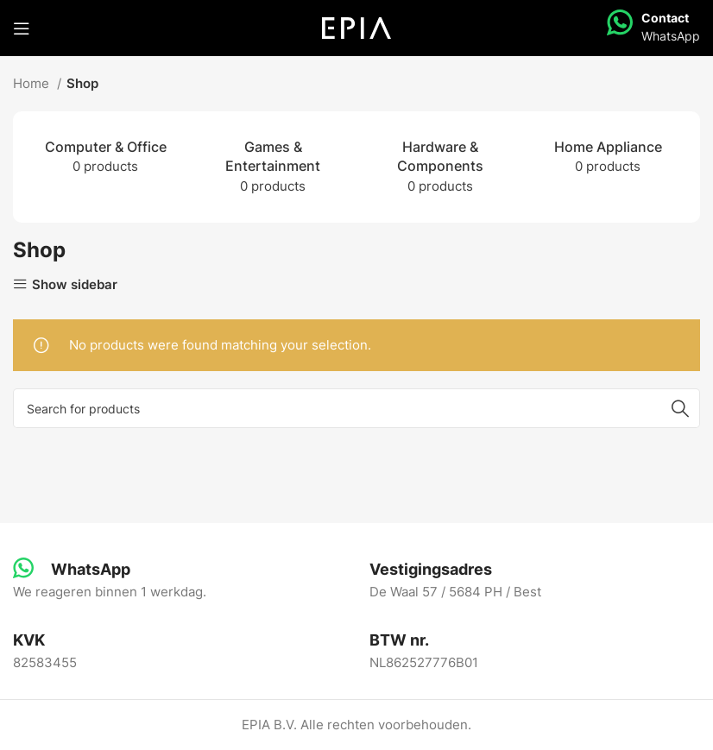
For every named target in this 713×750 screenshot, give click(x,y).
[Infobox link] (71, 570)
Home (33, 83)
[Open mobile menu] (21, 28)
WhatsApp (670, 35)
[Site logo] (356, 27)
